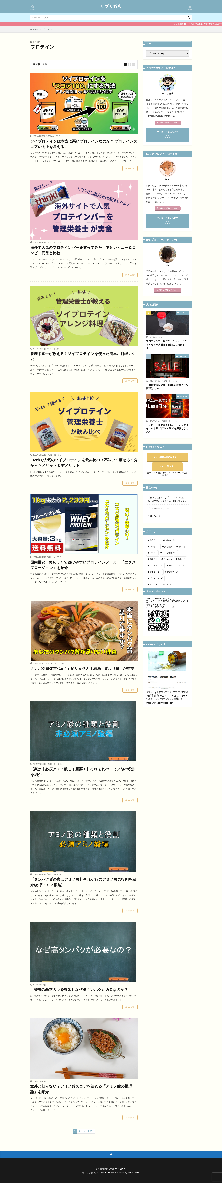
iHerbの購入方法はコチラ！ (167, 457)
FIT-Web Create (105, 1172)
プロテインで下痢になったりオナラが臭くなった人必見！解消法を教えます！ (166, 345)
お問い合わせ (154, 516)
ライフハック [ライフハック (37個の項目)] (176, 565)
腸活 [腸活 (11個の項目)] (153, 559)
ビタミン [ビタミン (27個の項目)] (155, 572)
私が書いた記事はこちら (167, 122)
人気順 (44, 64)
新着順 (36, 64)
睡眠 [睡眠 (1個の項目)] (182, 546)
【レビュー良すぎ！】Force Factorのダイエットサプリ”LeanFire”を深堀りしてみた (167, 428)
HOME (35, 29)
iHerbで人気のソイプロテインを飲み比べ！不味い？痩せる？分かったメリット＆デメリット (84, 463)
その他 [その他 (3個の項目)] (154, 546)
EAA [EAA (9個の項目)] (153, 553)
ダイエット (183, 396)
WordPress (133, 1172)
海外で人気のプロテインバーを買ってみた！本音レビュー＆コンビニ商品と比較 (83, 250)
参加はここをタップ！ (156, 619)
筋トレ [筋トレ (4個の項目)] (168, 559)
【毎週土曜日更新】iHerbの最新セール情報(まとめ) (167, 386)
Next (90, 1131)
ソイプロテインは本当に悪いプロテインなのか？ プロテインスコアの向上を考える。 (83, 144)
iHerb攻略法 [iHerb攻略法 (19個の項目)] (169, 553)
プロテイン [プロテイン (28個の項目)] (156, 565)
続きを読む (130, 168)
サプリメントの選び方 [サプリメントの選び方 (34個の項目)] (161, 584)
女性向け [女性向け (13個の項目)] (171, 540)
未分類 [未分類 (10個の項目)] (154, 591)
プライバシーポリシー (158, 508)
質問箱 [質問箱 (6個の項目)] (168, 546)
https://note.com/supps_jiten (159, 716)
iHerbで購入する (167, 466)
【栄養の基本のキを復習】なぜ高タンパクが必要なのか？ (79, 989)
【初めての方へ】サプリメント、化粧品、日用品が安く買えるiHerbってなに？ (167, 499)
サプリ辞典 (111, 6)
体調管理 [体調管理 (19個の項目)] (172, 572)
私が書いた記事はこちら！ (167, 290)
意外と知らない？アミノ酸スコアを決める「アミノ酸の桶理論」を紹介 (81, 1089)
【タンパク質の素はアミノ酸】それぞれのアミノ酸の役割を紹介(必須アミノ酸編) (83, 882)
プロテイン (47, 29)
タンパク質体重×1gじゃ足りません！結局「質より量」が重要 (82, 668)
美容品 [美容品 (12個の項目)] (154, 540)
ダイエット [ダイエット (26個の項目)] (156, 578)
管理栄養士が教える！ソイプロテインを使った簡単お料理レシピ (83, 356)
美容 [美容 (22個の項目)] (181, 559)
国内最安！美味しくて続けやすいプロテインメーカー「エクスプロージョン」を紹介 (83, 565)
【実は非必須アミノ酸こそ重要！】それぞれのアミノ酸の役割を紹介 (82, 772)
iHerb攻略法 (183, 356)
